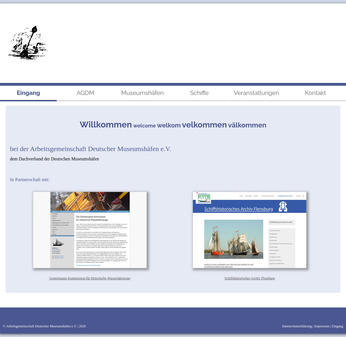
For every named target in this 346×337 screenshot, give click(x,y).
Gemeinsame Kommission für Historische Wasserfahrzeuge (89, 278)
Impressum (321, 326)
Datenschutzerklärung (297, 326)
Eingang (337, 326)
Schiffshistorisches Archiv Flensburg (250, 278)
